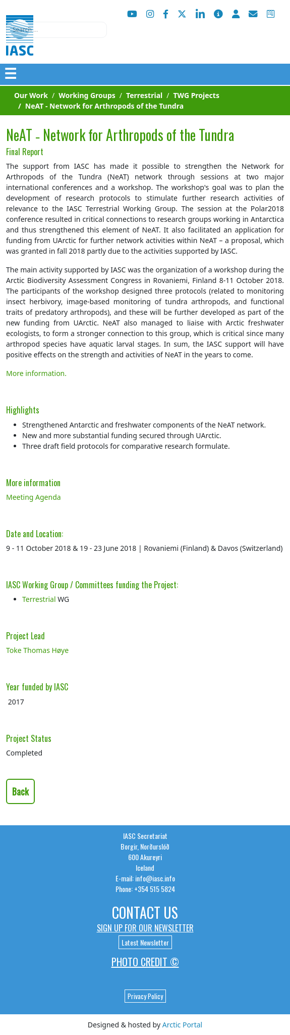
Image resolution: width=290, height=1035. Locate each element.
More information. (36, 373)
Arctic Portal (182, 1024)
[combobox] (56, 30)
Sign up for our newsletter (145, 928)
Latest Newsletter (145, 942)
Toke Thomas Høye (37, 650)
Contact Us (145, 912)
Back (20, 791)
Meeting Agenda (33, 497)
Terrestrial (39, 599)
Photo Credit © (145, 961)
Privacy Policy (145, 996)
